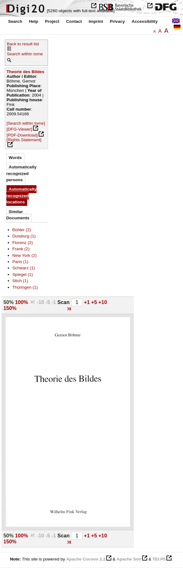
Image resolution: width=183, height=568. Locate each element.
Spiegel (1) (22, 274)
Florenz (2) (22, 242)
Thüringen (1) (25, 287)
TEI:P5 (159, 559)
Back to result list (23, 44)
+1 (87, 302)
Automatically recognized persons (21, 173)
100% (21, 302)
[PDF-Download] (22, 135)
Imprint (96, 21)
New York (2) (24, 255)
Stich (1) (20, 280)
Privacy (117, 21)
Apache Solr (129, 559)
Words (15, 157)
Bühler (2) (21, 229)
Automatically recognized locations (21, 195)
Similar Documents (17, 214)
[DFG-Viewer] (19, 129)
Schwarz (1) (23, 268)
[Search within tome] (26, 123)
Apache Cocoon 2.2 (85, 559)
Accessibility (144, 21)
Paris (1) (20, 261)
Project (52, 21)
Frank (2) (21, 249)
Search (15, 21)
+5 (94, 302)
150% (10, 308)
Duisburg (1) (24, 236)
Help (33, 21)
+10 (103, 302)
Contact (74, 21)
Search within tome (25, 54)
